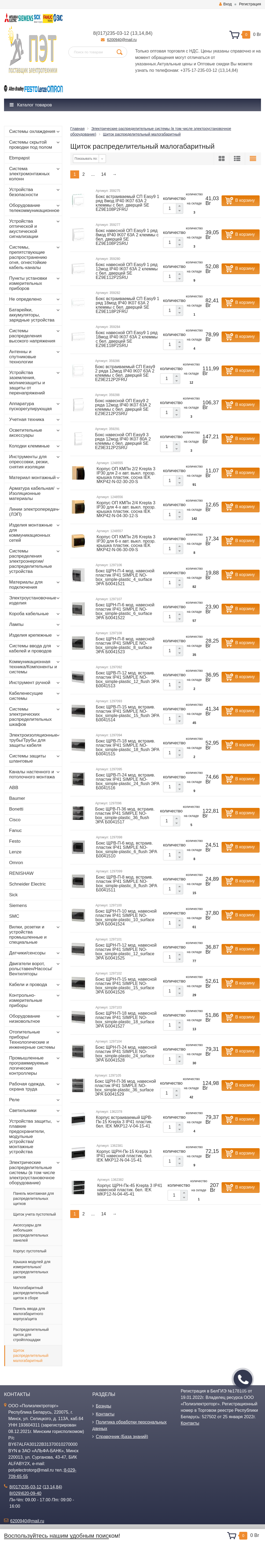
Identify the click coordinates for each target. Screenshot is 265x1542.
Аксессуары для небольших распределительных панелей (30, 1232)
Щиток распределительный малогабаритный (31, 1355)
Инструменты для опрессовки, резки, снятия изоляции (35, 461)
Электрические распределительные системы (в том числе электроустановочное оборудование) (35, 1172)
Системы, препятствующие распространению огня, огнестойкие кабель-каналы (35, 257)
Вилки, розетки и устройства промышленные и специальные (35, 934)
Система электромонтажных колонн (35, 173)
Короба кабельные (35, 614)
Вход (225, 4)
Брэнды (103, 1406)
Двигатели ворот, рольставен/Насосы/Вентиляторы (35, 968)
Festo (15, 841)
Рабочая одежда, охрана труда (35, 1086)
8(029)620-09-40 (25, 1493)
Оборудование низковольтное (35, 1019)
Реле (35, 1100)
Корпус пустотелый (29, 1251)
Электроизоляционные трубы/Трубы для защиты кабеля (35, 740)
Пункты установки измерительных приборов (35, 283)
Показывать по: (86, 158)
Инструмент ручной (35, 682)
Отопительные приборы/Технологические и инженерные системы (35, 1039)
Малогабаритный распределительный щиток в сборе (31, 1293)
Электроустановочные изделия (35, 600)
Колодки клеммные (35, 446)
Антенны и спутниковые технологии (35, 356)
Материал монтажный (35, 477)
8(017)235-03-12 (111, 33)
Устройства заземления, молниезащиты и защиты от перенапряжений (35, 382)
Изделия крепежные (35, 635)
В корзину (245, 200)
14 (141, 33)
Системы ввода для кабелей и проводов (35, 648)
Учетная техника (35, 419)
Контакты (105, 1414)
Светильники (35, 1110)
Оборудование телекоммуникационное (35, 208)
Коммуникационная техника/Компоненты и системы (35, 666)
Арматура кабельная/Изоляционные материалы (35, 493)
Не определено (35, 299)
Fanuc (15, 830)
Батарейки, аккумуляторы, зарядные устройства (35, 315)
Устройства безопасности (35, 192)
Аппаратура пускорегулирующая (35, 406)
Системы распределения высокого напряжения (35, 336)
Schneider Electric (27, 884)
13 (134, 33)
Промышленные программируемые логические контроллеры (35, 1065)
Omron (16, 862)
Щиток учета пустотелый (34, 1214)
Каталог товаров (31, 104)
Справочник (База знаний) (122, 1436)
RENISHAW (21, 873)
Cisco (15, 819)
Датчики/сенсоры (35, 953)
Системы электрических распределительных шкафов (35, 717)
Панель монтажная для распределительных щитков (33, 1198)
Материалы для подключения (35, 585)
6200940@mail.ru (122, 40)
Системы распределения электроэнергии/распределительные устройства (35, 561)
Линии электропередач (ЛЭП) (35, 512)
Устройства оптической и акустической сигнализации (35, 229)
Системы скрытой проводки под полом (35, 145)
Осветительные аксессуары (35, 433)
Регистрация (250, 4)
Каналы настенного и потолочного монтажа (35, 774)
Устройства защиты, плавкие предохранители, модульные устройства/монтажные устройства (35, 1136)
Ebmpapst (19, 157)
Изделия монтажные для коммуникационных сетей (35, 532)
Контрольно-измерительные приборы (35, 1000)
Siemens (18, 905)
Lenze (15, 851)
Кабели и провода (35, 984)
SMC (14, 916)
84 (148, 33)
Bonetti (16, 809)
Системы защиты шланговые (35, 758)
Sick (13, 894)
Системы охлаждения (35, 131)
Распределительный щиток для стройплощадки (31, 1334)
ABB (13, 787)
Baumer (17, 798)
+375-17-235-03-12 (198, 70)
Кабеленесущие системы (35, 696)
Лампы (35, 624)
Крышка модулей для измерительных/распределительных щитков (31, 1269)
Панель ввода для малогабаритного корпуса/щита (29, 1313)
